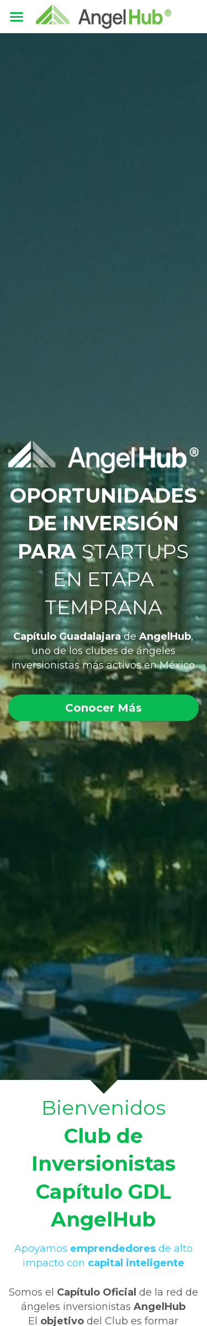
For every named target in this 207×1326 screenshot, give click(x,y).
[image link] (103, 15)
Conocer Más (103, 707)
